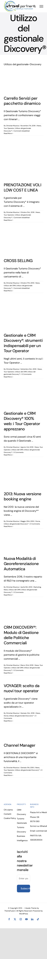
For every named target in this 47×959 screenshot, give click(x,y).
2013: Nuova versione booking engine (22, 496)
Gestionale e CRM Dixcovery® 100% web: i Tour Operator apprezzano (22, 421)
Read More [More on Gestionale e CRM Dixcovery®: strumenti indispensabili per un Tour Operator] (8, 377)
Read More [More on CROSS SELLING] (8, 291)
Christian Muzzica (12, 126)
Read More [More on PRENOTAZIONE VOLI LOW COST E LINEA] (8, 220)
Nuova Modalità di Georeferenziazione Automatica (21, 564)
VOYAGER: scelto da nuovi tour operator (21, 688)
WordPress (23, 914)
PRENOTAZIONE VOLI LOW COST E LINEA (22, 187)
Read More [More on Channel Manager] (8, 775)
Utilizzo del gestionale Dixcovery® (16, 524)
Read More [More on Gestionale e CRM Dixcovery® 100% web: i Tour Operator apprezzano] (8, 455)
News (39, 126)
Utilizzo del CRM (10, 286)
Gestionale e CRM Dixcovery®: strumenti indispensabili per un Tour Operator (23, 343)
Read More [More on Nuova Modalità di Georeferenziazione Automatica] (8, 595)
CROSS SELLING (18, 260)
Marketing (37, 587)
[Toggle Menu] (41, 6)
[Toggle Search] (34, 6)
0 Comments (27, 374)
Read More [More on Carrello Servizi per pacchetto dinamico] (8, 133)
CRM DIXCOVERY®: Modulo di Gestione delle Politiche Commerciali (21, 635)
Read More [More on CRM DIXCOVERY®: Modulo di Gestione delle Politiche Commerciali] (8, 673)
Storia (37, 521)
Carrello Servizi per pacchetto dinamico (22, 101)
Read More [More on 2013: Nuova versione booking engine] (8, 526)
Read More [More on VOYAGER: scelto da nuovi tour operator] (8, 721)
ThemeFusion (9, 911)
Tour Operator (9, 128)
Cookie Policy (10, 818)
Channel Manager (19, 745)
